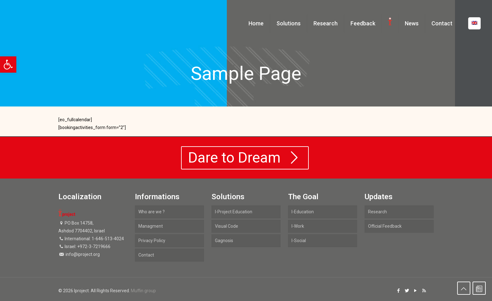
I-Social (298, 240)
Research (377, 211)
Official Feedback (385, 226)
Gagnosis (224, 240)
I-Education (302, 211)
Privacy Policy (151, 240)
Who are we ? (151, 211)
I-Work (297, 226)
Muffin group (143, 290)
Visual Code (226, 226)
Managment (150, 226)
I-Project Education (233, 211)
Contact (146, 254)
